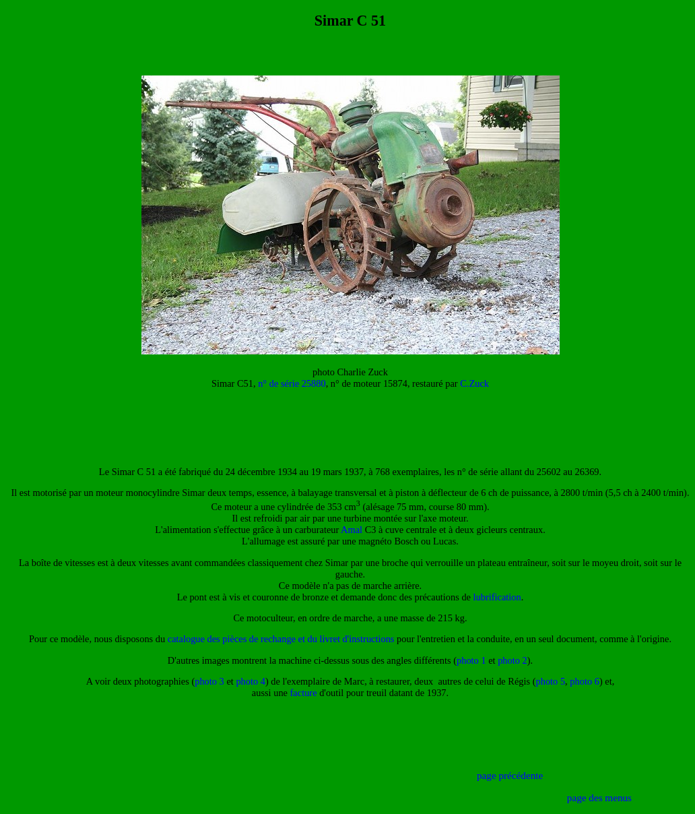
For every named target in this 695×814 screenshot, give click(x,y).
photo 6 (584, 681)
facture (303, 692)
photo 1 (471, 660)
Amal (351, 529)
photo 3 (209, 681)
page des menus (599, 797)
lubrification (497, 597)
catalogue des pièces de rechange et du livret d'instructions (281, 638)
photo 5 (551, 681)
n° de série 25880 (291, 383)
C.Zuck (474, 383)
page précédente (510, 775)
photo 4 (250, 681)
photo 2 (512, 660)
